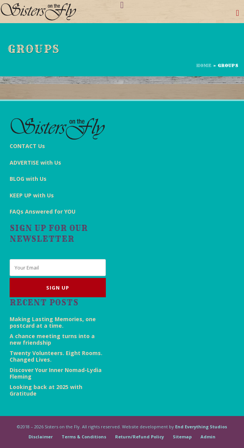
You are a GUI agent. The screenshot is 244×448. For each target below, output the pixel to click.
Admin (208, 437)
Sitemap (182, 437)
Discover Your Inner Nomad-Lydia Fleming (56, 373)
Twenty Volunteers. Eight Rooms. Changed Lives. (56, 356)
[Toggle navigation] (237, 14)
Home (204, 65)
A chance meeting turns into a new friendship (52, 339)
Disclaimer (40, 437)
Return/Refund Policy (139, 437)
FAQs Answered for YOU (42, 211)
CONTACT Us (27, 146)
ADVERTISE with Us (35, 162)
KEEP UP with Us (32, 195)
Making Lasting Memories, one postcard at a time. (53, 322)
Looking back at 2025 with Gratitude (46, 390)
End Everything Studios (201, 426)
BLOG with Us (28, 178)
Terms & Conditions (84, 437)
